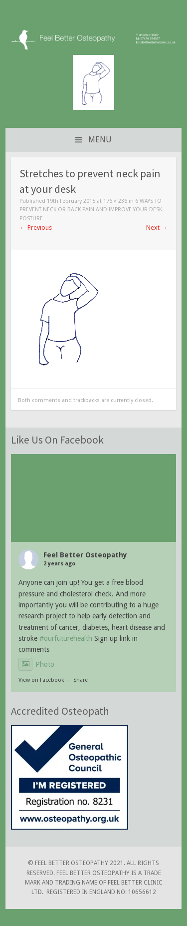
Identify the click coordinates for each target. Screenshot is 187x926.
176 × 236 (115, 201)
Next (157, 227)
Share (80, 680)
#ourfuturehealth (65, 638)
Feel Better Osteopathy (85, 555)
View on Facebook (41, 680)
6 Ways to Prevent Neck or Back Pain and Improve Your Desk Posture (90, 210)
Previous (35, 227)
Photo (36, 664)
